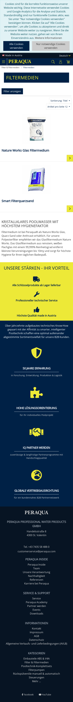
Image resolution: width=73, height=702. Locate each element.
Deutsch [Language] (64, 55)
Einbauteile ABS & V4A (36, 658)
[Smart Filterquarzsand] (36, 183)
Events (36, 609)
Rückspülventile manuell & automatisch (36, 673)
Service (36, 598)
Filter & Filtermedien (37, 662)
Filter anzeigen (12, 91)
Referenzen (36, 579)
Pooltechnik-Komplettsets (36, 666)
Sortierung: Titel (59, 100)
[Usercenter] (60, 61)
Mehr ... (36, 681)
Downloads (36, 613)
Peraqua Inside (36, 564)
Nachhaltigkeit (36, 576)
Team (36, 568)
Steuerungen (36, 677)
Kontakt (36, 628)
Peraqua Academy (36, 602)
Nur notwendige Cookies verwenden (50, 46)
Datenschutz (36, 640)
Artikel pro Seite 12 (58, 106)
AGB (36, 636)
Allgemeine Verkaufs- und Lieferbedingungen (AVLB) (36, 643)
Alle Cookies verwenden (16, 46)
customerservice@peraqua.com (37, 551)
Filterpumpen (36, 670)
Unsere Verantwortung (36, 572)
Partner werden (36, 606)
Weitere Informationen (48, 38)
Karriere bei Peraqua (36, 583)
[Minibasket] (68, 61)
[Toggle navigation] (3, 62)
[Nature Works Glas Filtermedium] (36, 133)
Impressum (36, 632)
